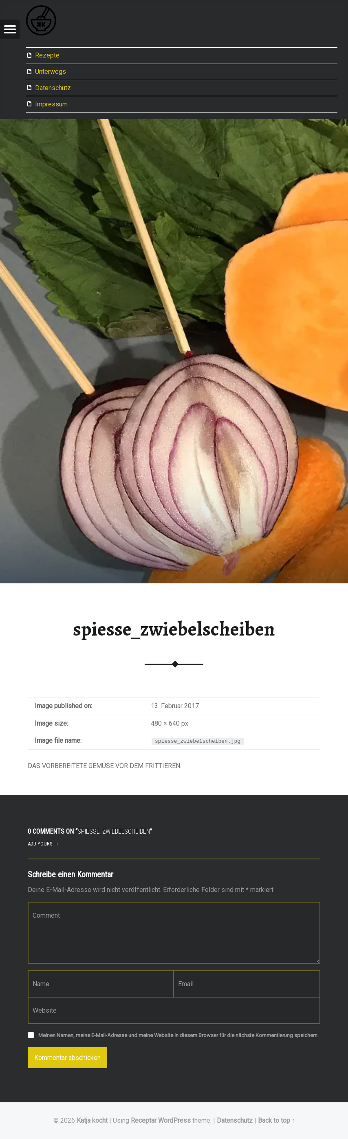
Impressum (51, 104)
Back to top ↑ (276, 1120)
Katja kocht (92, 1120)
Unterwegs (50, 71)
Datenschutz (53, 88)
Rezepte (47, 55)
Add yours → (43, 844)
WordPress (174, 1120)
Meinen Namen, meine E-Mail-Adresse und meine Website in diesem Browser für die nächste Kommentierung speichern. (178, 1035)
